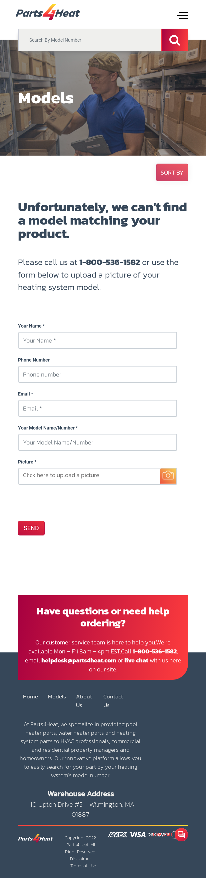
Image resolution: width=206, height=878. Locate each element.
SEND (31, 528)
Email (24, 394)
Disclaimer (80, 858)
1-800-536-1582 (109, 262)
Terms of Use (83, 865)
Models (57, 696)
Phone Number (34, 360)
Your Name (30, 326)
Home (30, 696)
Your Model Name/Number (46, 428)
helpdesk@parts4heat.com (78, 660)
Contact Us (113, 700)
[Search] (174, 40)
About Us (84, 700)
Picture (25, 461)
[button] (172, 172)
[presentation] (68, 502)
